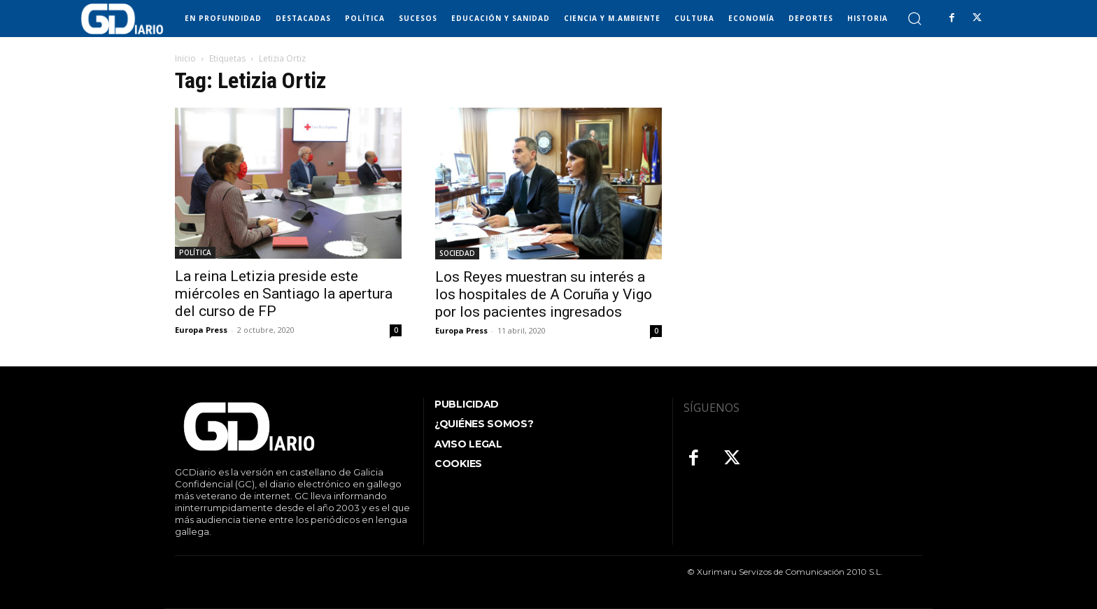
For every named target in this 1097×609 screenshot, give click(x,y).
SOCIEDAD (457, 253)
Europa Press (201, 329)
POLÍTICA (195, 252)
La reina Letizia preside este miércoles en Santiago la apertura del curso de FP (283, 294)
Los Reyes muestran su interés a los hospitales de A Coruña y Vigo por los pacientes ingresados (543, 294)
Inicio (185, 58)
